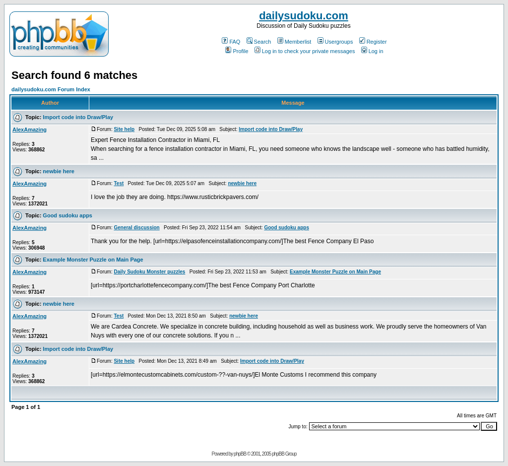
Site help (124, 129)
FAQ (231, 42)
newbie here (58, 171)
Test (119, 183)
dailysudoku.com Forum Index (50, 89)
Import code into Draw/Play (78, 117)
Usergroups (335, 42)
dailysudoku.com (303, 15)
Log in (372, 51)
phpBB (240, 454)
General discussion (136, 227)
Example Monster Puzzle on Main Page (93, 260)
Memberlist (294, 42)
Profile (236, 51)
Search (259, 42)
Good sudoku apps (67, 215)
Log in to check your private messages (304, 51)
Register (373, 42)
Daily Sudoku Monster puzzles (149, 271)
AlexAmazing (29, 130)
